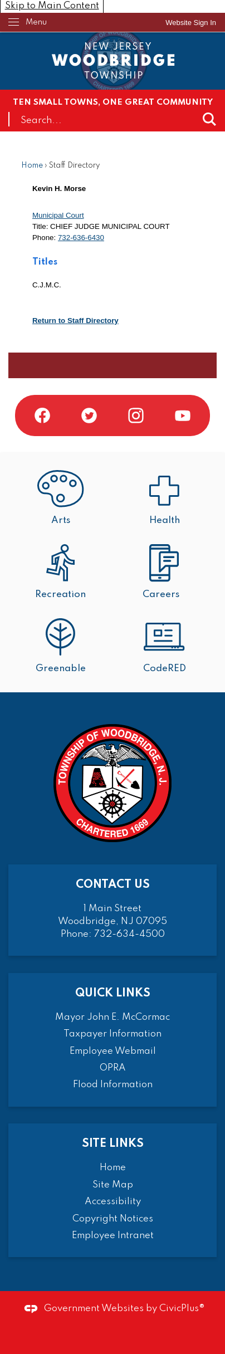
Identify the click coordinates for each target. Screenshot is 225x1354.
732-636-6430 (81, 237)
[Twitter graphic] (89, 415)
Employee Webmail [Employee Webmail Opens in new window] (113, 1051)
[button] (209, 119)
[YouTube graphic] (182, 415)
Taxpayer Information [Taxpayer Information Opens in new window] (112, 1034)
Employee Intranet (113, 1235)
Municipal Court (58, 215)
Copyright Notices (112, 1219)
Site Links (113, 1144)
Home (32, 165)
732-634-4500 (129, 934)
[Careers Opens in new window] (165, 573)
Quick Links (112, 993)
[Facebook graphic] (42, 415)
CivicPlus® (182, 1308)
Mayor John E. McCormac (112, 1017)
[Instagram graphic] (136, 415)
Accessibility (113, 1201)
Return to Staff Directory (75, 320)
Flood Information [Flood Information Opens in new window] (113, 1084)
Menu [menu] (36, 22)
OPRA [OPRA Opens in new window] (113, 1068)
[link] (190, 22)
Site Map (112, 1185)
